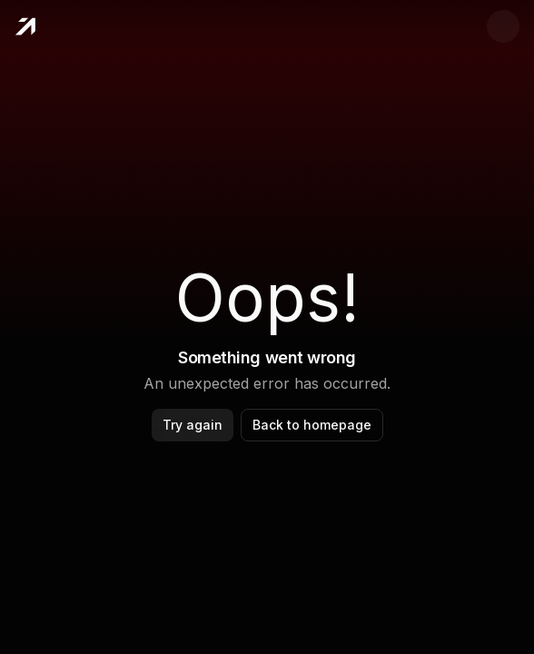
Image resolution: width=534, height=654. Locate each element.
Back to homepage (311, 424)
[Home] (25, 26)
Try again (192, 424)
